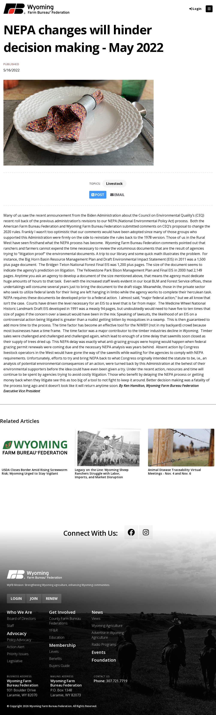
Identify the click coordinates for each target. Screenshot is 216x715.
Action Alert (15, 646)
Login (16, 598)
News (97, 612)
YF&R (53, 630)
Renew (51, 598)
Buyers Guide (59, 665)
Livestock (114, 183)
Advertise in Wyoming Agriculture (108, 635)
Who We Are (19, 612)
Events (99, 652)
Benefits (55, 658)
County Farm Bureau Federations (65, 621)
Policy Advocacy (19, 639)
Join (34, 598)
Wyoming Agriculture (107, 625)
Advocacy (17, 633)
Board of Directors (21, 618)
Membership (62, 645)
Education (56, 637)
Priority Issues (18, 654)
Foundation (104, 660)
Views (96, 618)
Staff (10, 625)
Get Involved (62, 612)
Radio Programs (104, 644)
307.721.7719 (116, 681)
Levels (54, 651)
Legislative (15, 661)
